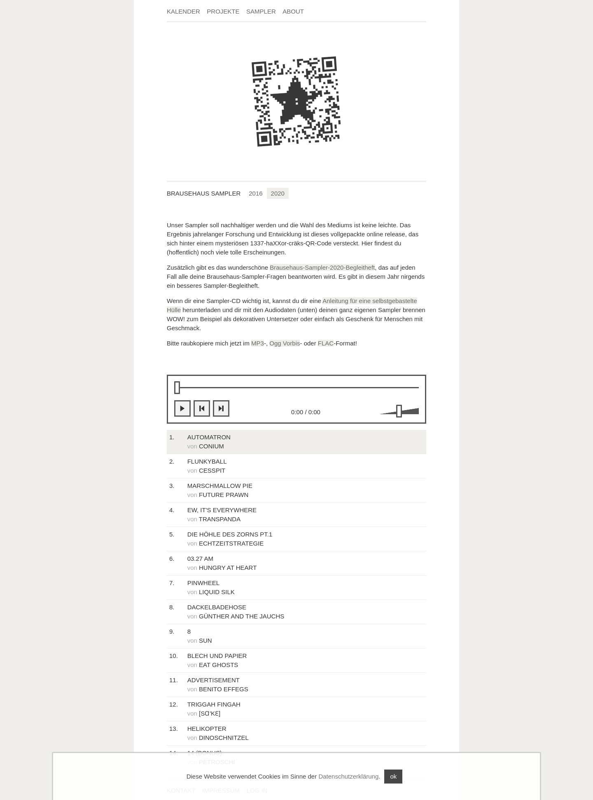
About (293, 11)
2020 (278, 193)
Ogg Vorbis (284, 343)
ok (393, 776)
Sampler (261, 11)
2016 (255, 193)
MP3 (257, 343)
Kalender (183, 11)
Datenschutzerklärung (348, 776)
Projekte (223, 11)
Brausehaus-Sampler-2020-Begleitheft (322, 267)
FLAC (326, 343)
